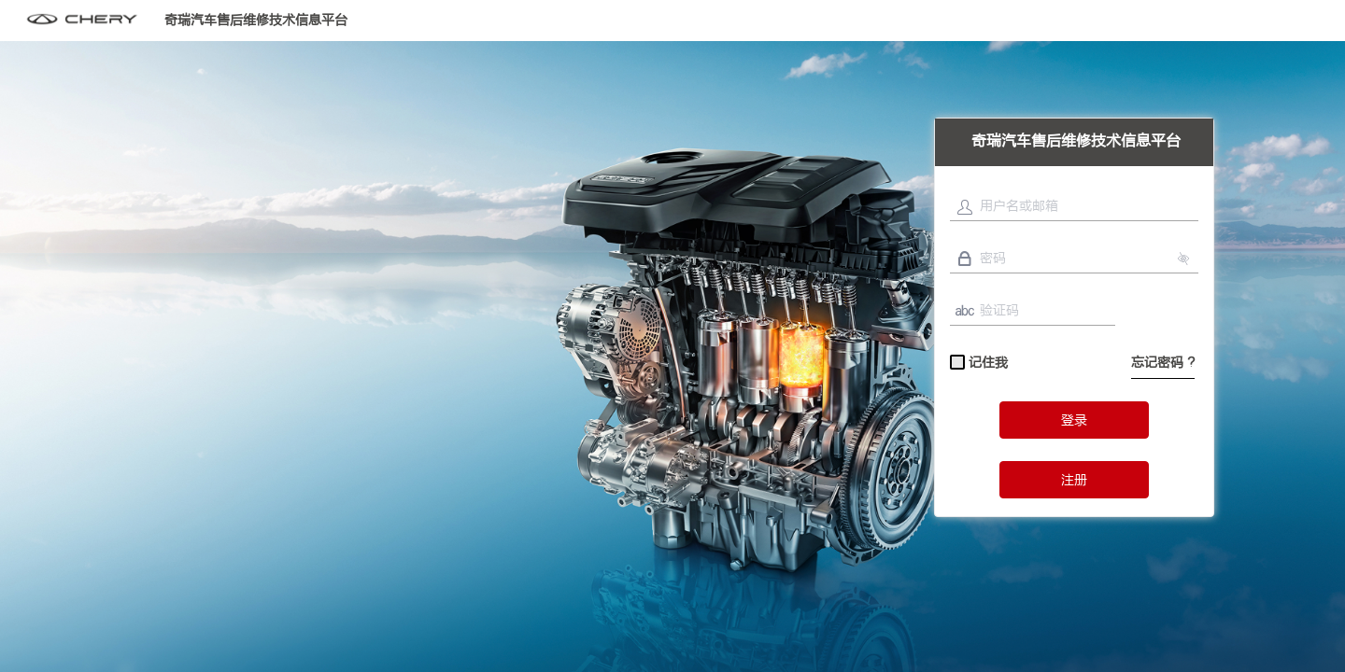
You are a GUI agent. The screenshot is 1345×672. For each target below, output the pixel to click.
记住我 (979, 363)
